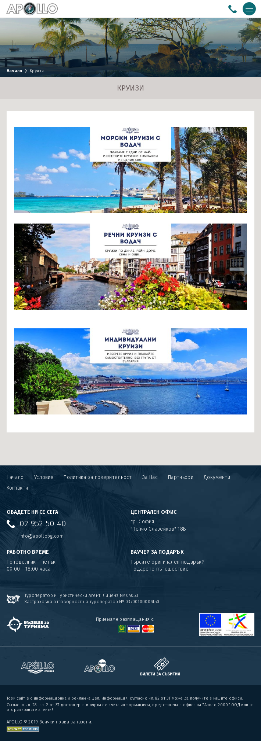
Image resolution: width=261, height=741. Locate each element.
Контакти (17, 488)
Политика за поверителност (98, 477)
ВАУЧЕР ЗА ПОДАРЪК (157, 552)
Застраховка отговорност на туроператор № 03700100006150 (92, 602)
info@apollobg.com (41, 536)
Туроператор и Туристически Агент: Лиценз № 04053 (81, 595)
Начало (14, 71)
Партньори (180, 477)
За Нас (150, 477)
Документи (217, 477)
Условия (43, 477)
